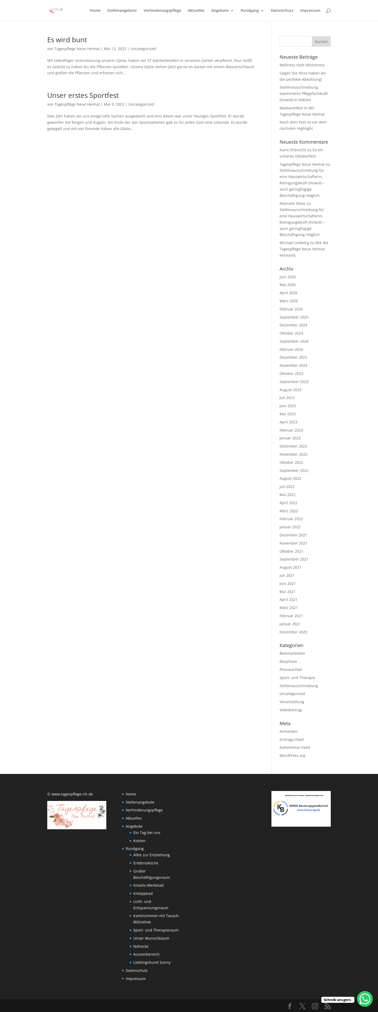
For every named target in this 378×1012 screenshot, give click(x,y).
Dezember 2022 (293, 446)
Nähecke (141, 946)
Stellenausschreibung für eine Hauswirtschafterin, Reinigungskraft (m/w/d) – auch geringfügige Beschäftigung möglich (302, 183)
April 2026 (288, 292)
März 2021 (289, 607)
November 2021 (293, 543)
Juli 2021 (287, 575)
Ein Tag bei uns (146, 832)
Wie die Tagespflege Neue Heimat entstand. (304, 249)
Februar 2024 (291, 349)
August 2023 (290, 389)
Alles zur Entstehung (151, 854)
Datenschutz (282, 11)
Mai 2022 (288, 494)
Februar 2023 (291, 430)
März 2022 (289, 510)
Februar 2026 (291, 308)
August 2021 (290, 567)
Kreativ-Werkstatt (148, 885)
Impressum (310, 11)
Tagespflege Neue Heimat (77, 48)
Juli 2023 (287, 397)
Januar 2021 (290, 623)
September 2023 (294, 381)
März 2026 (289, 300)
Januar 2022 (290, 526)
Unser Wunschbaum (151, 938)
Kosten (139, 840)
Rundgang (250, 11)
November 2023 (293, 365)
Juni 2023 (288, 405)
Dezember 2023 (293, 357)
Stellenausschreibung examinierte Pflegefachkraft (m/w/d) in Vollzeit (304, 93)
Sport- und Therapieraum (155, 930)
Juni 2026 (288, 276)
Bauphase (288, 661)
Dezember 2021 (293, 534)
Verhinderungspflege (162, 11)
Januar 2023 (290, 437)
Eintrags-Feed (292, 739)
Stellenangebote (122, 11)
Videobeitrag (291, 709)
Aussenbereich (146, 954)
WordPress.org (292, 755)
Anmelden (289, 731)
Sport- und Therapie (297, 677)
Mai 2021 (288, 591)
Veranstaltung (292, 701)
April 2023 (288, 421)
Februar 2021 (291, 615)
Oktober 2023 (291, 373)
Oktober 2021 (291, 551)
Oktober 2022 (291, 462)
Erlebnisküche (145, 862)
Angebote (220, 11)
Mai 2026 (288, 284)
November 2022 (293, 454)
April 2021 (288, 599)
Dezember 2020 (293, 631)
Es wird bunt (67, 39)
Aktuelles (196, 11)
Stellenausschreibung (299, 685)
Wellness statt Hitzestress (302, 64)
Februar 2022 (291, 518)
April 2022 (288, 502)
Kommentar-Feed (295, 747)
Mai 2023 (288, 413)
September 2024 (294, 341)
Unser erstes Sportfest (83, 95)
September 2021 (294, 559)
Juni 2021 (288, 583)
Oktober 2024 (291, 333)
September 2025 (294, 317)
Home (95, 11)
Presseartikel (291, 669)
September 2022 (294, 470)
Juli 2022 (287, 486)
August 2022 (290, 478)
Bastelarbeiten (292, 653)
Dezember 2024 (293, 324)
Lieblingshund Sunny (152, 962)
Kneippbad (143, 893)
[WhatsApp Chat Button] (365, 999)
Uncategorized (143, 48)
